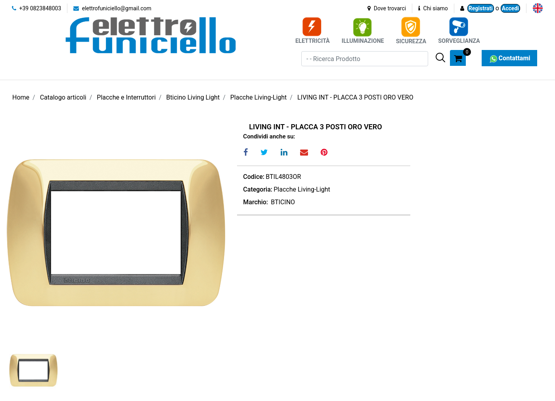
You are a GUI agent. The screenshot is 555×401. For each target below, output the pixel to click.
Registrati (481, 8)
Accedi (510, 8)
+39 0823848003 (36, 8)
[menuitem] (537, 8)
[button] (440, 57)
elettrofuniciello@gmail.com (112, 8)
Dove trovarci (386, 8)
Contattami (509, 58)
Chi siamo (433, 8)
